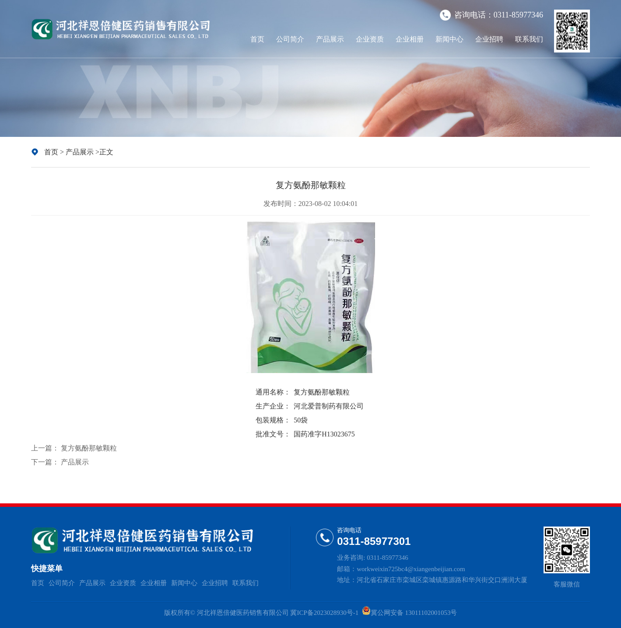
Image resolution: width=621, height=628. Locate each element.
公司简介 (290, 39)
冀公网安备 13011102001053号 (414, 612)
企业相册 (410, 39)
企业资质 (370, 39)
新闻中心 (449, 39)
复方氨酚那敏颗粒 (89, 448)
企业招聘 (489, 39)
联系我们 (529, 39)
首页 (257, 39)
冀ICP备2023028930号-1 (324, 612)
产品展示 (330, 39)
